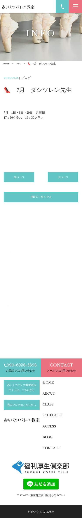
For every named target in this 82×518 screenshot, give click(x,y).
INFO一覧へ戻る (41, 198)
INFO (18, 63)
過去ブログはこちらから (21, 404)
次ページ (63, 178)
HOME (5, 63)
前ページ (19, 178)
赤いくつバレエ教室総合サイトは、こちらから (21, 387)
